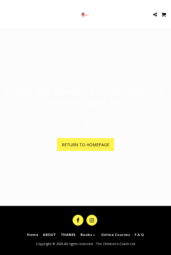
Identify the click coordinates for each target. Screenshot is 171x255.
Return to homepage (85, 144)
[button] (6, 14)
